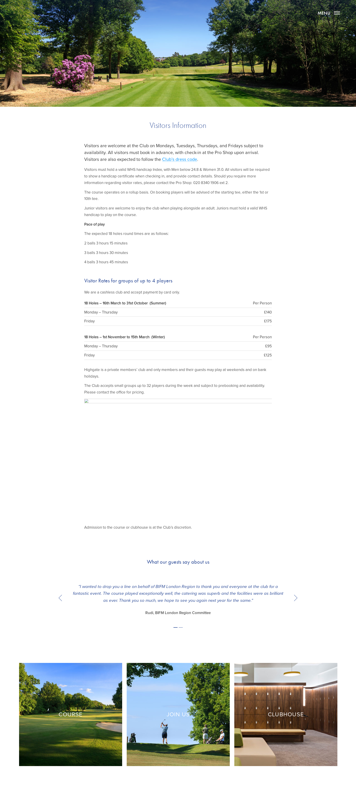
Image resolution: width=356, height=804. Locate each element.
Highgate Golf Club (178, 21)
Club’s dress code (179, 159)
